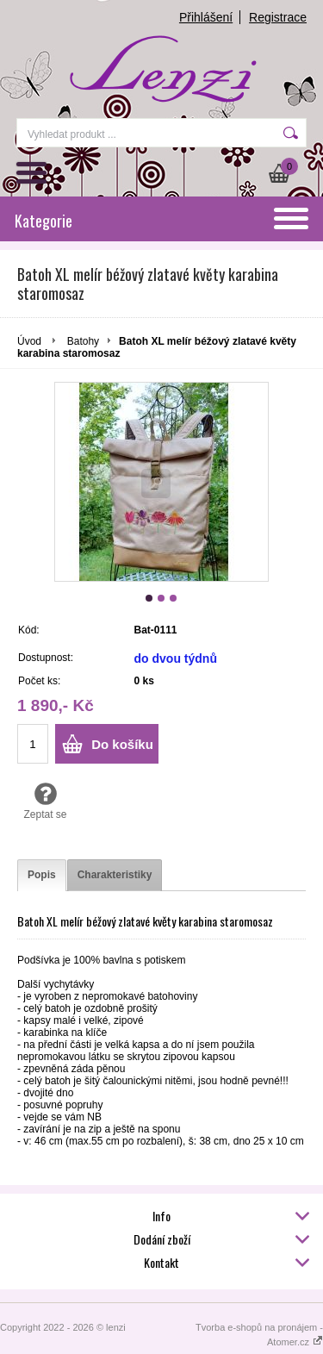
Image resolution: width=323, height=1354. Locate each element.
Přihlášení (206, 17)
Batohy (83, 341)
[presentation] (41, 875)
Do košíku (122, 744)
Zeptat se (45, 801)
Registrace (278, 17)
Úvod (29, 341)
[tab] (41, 875)
